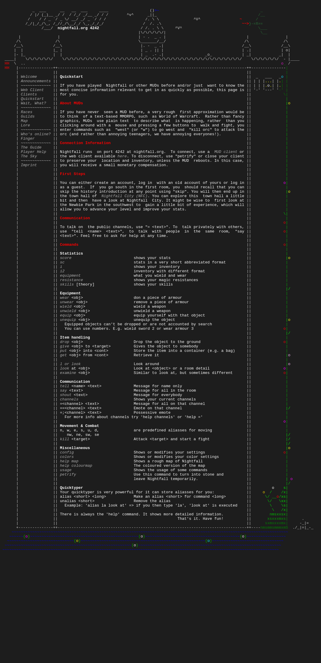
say (63, 467)
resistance (71, 334)
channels (69, 477)
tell (64, 461)
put (63, 419)
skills (67, 339)
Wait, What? (33, 122)
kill (64, 525)
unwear (67, 361)
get (63, 424)
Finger (28, 164)
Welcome (29, 90)
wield (65, 366)
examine (68, 445)
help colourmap (76, 557)
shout (65, 472)
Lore (25, 148)
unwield (68, 371)
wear (64, 355)
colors (67, 546)
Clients (29, 111)
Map (24, 143)
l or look (70, 435)
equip (65, 377)
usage (65, 562)
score (65, 308)
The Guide (31, 175)
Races (26, 133)
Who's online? (35, 159)
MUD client (225, 180)
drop (64, 408)
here (122, 186)
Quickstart (32, 117)
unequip (68, 382)
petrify (68, 567)
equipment (70, 329)
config (67, 541)
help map (69, 552)
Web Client (32, 106)
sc (62, 313)
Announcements (35, 95)
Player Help (33, 180)
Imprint (29, 196)
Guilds (28, 138)
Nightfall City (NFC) (124, 233)
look (64, 440)
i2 (62, 323)
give (64, 414)
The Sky (29, 186)
